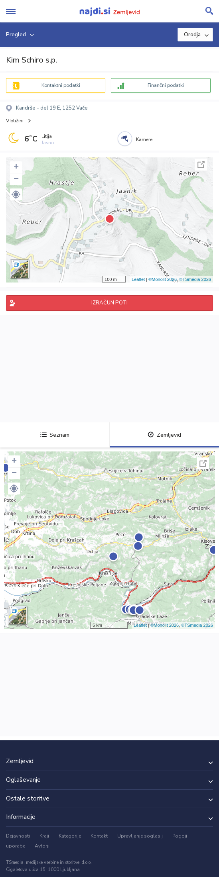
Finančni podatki (166, 85)
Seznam (54, 435)
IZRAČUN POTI (109, 302)
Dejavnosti (18, 836)
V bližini (15, 121)
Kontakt (99, 836)
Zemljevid (164, 435)
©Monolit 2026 (162, 279)
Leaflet (138, 279)
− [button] (16, 179)
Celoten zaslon (201, 165)
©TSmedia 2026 (195, 279)
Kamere (144, 139)
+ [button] (16, 167)
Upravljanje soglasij (140, 836)
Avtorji (42, 846)
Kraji (44, 836)
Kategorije (70, 836)
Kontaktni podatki (60, 85)
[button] (16, 194)
